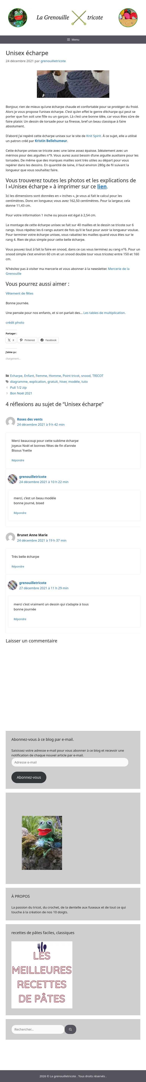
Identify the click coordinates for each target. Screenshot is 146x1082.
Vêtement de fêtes (19, 293)
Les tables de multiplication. (104, 313)
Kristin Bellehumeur (51, 141)
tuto (85, 381)
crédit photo (15, 322)
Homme (55, 375)
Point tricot (71, 375)
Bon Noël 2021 (21, 393)
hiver (63, 381)
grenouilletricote (32, 476)
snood (86, 375)
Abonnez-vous (29, 777)
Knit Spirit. (94, 136)
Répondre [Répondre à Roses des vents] (18, 460)
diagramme (19, 381)
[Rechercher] (70, 1029)
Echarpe (16, 375)
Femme (41, 375)
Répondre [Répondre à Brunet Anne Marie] (18, 566)
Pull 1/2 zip (18, 387)
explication (37, 381)
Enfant (29, 375)
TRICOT (97, 375)
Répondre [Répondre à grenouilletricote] (20, 513)
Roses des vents (30, 419)
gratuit (53, 381)
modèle (74, 381)
